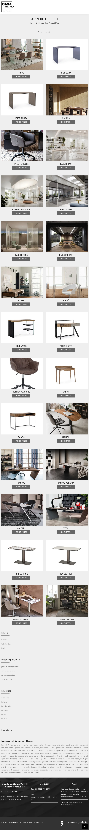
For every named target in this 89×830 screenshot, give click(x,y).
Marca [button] (4, 632)
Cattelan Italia (6, 644)
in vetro (4, 718)
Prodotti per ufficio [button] (10, 659)
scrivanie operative (8, 675)
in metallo (4, 710)
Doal (3, 648)
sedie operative (6, 679)
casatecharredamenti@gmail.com (44, 798)
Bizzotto (4, 639)
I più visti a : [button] (7, 730)
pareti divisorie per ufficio (10, 666)
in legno (4, 702)
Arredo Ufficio (54, 23)
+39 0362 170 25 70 (42, 789)
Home (32, 23)
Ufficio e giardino (42, 23)
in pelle (3, 714)
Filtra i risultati (44, 32)
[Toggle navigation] (84, 7)
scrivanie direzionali (8, 671)
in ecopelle (5, 698)
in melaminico (6, 706)
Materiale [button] (6, 690)
